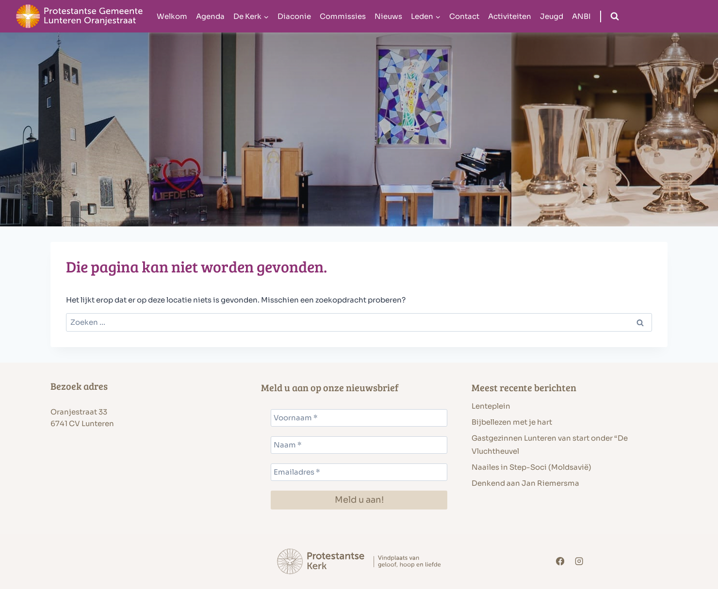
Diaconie (294, 16)
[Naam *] (359, 445)
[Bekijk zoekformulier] (614, 16)
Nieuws (388, 16)
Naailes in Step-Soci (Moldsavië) (531, 467)
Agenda (210, 16)
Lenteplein (491, 406)
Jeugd (551, 16)
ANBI (581, 16)
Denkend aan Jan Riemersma (525, 483)
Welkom (172, 16)
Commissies (343, 16)
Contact (464, 16)
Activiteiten (509, 16)
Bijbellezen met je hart (512, 422)
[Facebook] (560, 561)
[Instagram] (579, 561)
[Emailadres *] (359, 472)
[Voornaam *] (359, 418)
